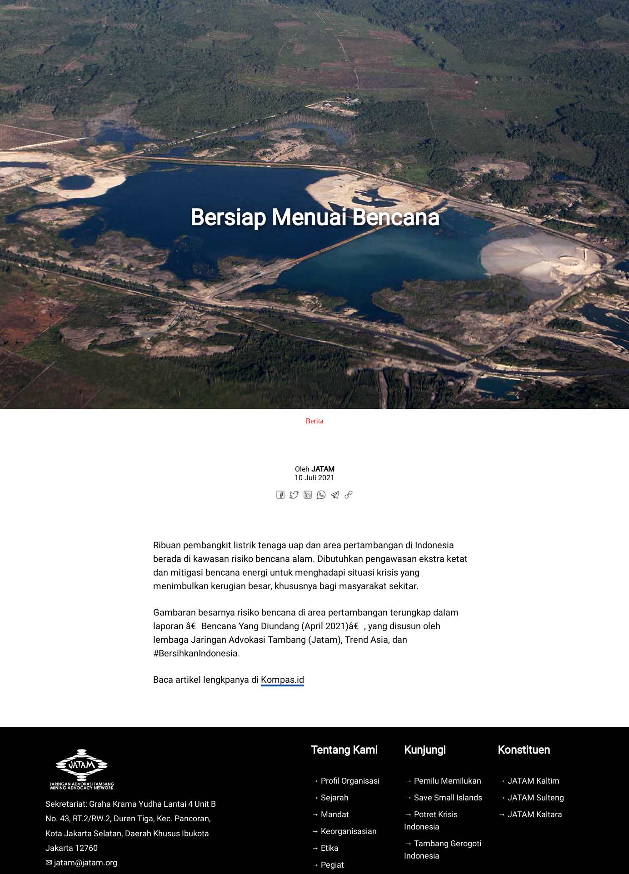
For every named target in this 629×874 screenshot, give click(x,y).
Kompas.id (282, 679)
